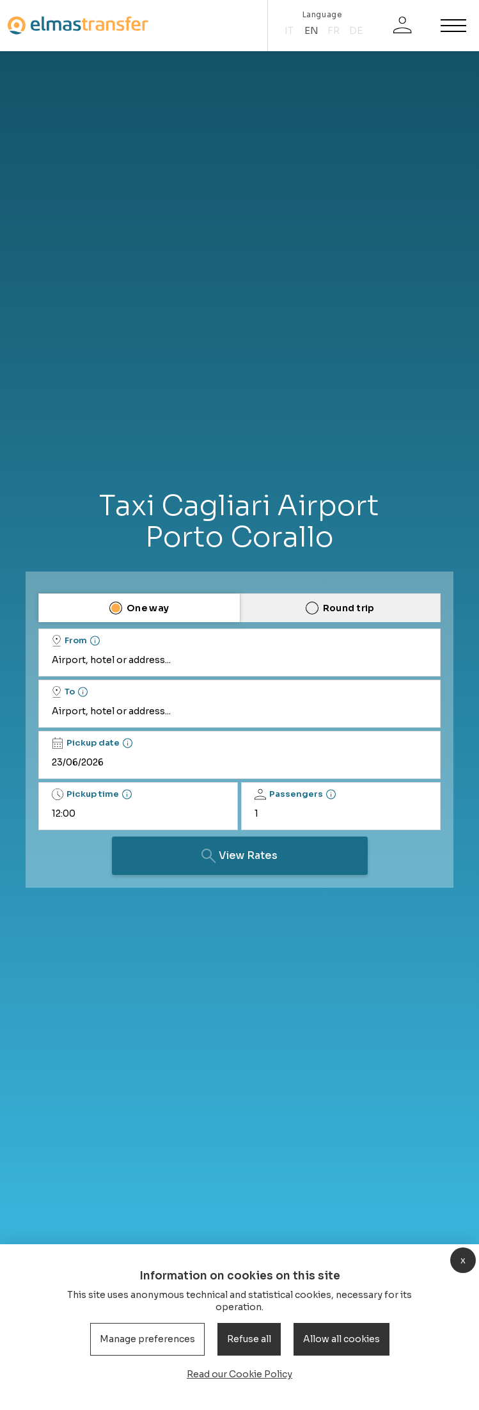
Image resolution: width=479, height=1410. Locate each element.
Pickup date (86, 743)
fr (333, 30)
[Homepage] (78, 25)
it (289, 30)
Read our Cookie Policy (239, 1374)
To (63, 692)
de (356, 30)
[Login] (402, 25)
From (69, 640)
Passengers (289, 794)
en (311, 30)
